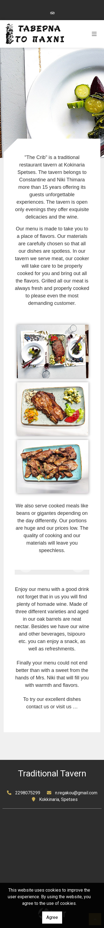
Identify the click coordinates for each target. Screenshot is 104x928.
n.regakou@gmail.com (76, 792)
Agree (52, 917)
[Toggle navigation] (94, 34)
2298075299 (27, 792)
